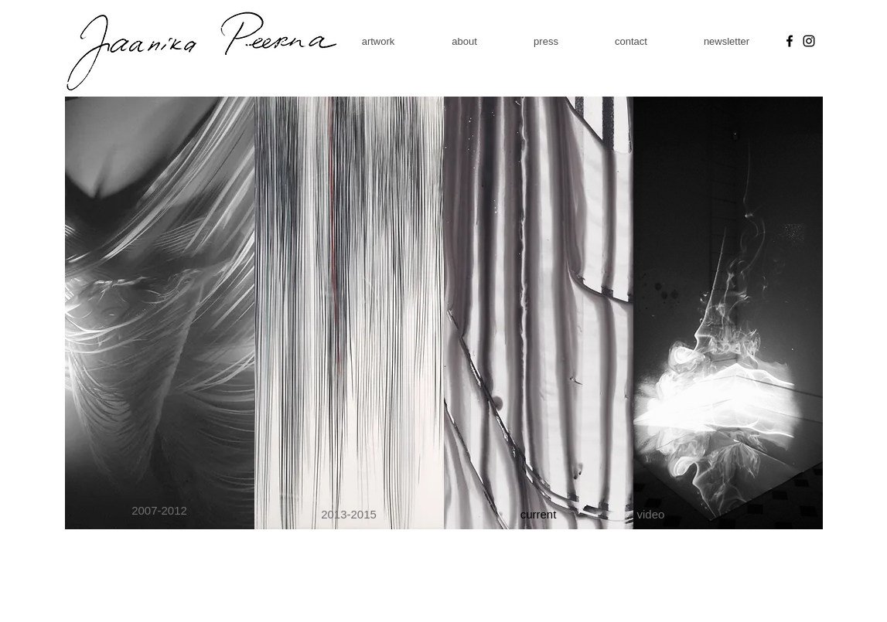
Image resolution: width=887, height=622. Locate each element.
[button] (378, 41)
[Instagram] (809, 41)
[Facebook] (789, 41)
